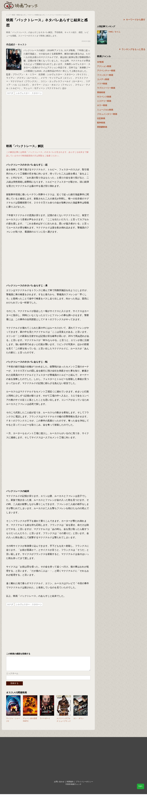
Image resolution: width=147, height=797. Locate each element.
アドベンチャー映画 (106, 70)
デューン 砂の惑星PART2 (30, 722)
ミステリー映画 (104, 101)
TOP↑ (140, 786)
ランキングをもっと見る (133, 49)
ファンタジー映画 (105, 75)
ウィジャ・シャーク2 (13, 722)
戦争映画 (101, 123)
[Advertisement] (48, 120)
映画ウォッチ (21, 5)
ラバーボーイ (45, 721)
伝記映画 (101, 118)
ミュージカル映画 (105, 110)
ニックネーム (12, 676)
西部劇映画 (102, 127)
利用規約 (70, 785)
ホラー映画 (102, 105)
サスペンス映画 (104, 97)
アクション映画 (104, 66)
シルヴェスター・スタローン (29, 93)
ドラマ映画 (102, 83)
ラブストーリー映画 (106, 88)
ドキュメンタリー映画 (107, 114)
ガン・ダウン (78, 721)
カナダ (10, 93)
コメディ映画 (103, 79)
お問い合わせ (59, 785)
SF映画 (100, 62)
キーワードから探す (135, 19)
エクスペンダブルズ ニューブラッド (64, 722)
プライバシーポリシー (84, 785)
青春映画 (101, 92)
